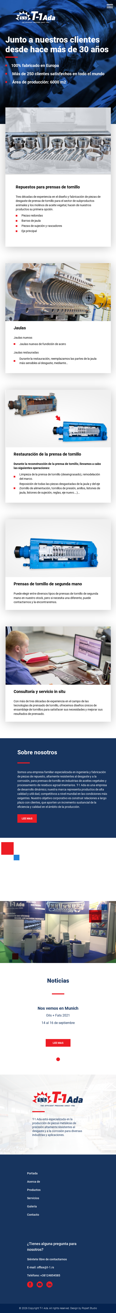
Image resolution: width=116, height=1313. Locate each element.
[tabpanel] (58, 1030)
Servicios (33, 1198)
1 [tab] (58, 1059)
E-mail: (40, 1267)
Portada (32, 1173)
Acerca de (33, 1181)
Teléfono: (43, 1275)
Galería (32, 1206)
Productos (34, 1190)
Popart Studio (89, 1308)
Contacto (33, 1214)
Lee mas (27, 818)
